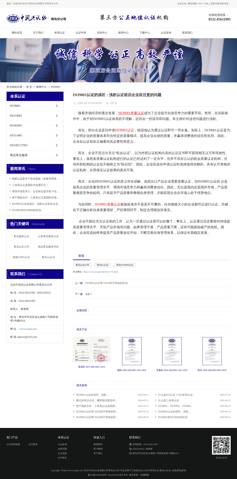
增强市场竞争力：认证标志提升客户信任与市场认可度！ (36, 191)
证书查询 (33, 444)
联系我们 (187, 32)
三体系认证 (136, 470)
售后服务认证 (21, 236)
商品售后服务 (19, 155)
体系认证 (59, 32)
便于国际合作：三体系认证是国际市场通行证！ (36, 197)
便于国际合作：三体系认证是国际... (96, 406)
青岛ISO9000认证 (124, 265)
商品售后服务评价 (48, 246)
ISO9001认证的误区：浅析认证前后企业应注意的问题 (36, 204)
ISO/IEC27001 (19, 145)
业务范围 (62, 449)
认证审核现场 (13, 444)
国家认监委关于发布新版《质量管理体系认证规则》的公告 (36, 178)
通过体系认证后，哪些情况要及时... (96, 400)
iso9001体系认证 (151, 470)
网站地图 (192, 3)
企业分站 (181, 3)
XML (206, 3)
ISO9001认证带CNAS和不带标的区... (96, 411)
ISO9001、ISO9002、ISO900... (174, 406)
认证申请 (81, 32)
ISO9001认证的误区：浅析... (92, 394)
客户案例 (98, 449)
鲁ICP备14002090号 (97, 475)
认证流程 (62, 453)
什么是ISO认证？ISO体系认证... (176, 394)
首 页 (29, 87)
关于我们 (38, 32)
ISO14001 (16, 115)
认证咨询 (166, 32)
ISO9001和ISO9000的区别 (26, 210)
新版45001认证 (21, 257)
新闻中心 (123, 32)
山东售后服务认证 (48, 236)
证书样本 (62, 457)
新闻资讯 (98, 444)
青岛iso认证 (48, 257)
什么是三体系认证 (168, 400)
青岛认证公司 (21, 246)
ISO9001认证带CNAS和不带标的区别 (106, 283)
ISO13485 (16, 135)
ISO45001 (16, 125)
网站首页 (17, 32)
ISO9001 (56, 87)
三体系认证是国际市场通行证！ (30, 185)
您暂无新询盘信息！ (220, 3)
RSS (200, 3)
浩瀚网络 (144, 475)
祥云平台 (123, 475)
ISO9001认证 (124, 130)
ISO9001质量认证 (107, 204)
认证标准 (62, 444)
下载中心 (145, 32)
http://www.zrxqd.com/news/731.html (101, 272)
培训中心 (102, 32)
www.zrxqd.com (28, 329)
